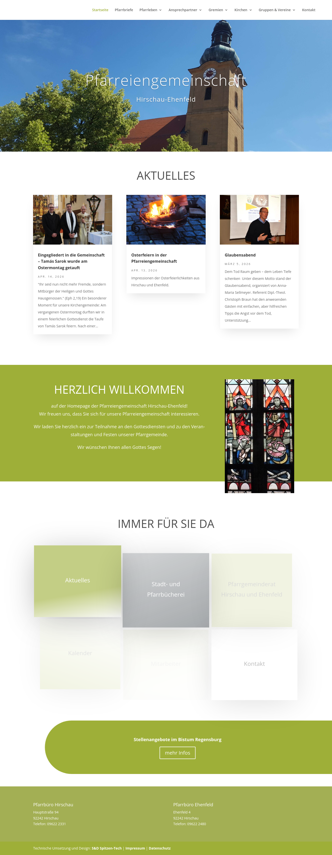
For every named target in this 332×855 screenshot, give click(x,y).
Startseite (100, 10)
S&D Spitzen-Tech (107, 848)
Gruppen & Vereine (275, 10)
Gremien (216, 10)
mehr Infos (196, 752)
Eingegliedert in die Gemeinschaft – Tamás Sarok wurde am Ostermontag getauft (71, 261)
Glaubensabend (240, 255)
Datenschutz (160, 848)
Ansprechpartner (183, 10)
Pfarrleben (148, 10)
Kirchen (241, 10)
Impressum (135, 848)
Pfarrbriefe (124, 10)
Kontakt (309, 10)
